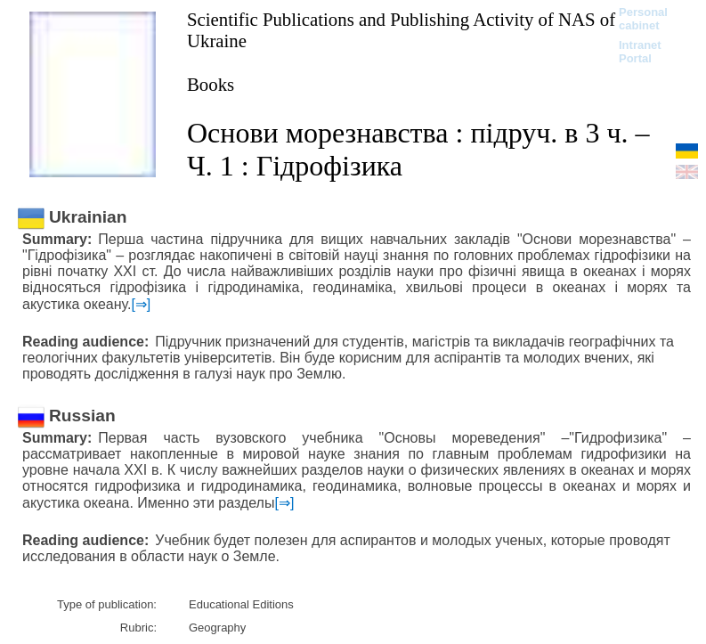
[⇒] (140, 304)
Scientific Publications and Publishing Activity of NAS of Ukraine (401, 30)
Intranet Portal (640, 51)
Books (210, 84)
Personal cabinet (643, 18)
